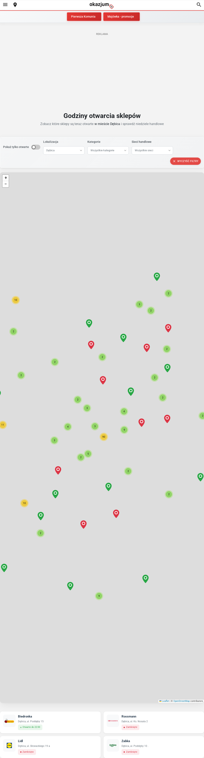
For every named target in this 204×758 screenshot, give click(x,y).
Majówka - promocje (120, 16)
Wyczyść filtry (185, 161)
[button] (95, 426)
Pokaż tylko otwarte (16, 147)
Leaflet (164, 701)
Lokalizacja (50, 141)
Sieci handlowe (142, 141)
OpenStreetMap (181, 701)
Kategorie (93, 141)
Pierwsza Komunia (83, 16)
